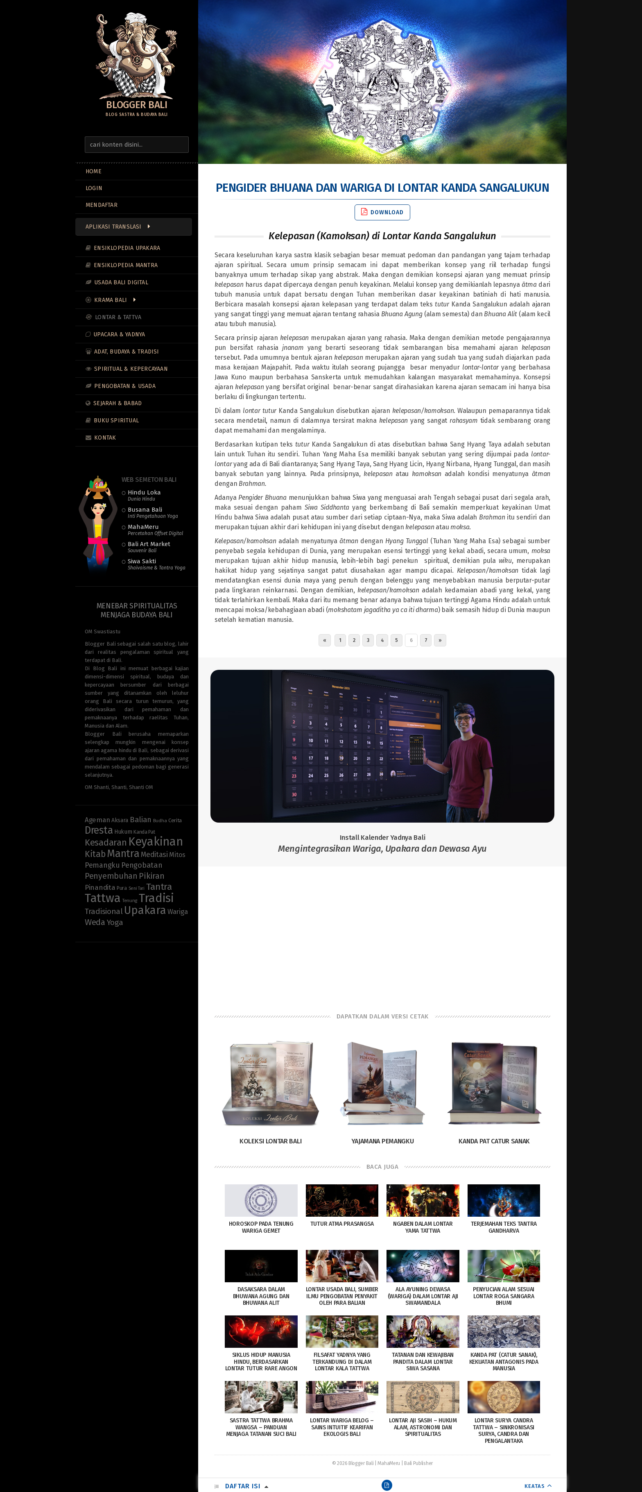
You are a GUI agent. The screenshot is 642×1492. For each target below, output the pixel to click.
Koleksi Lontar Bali (270, 1141)
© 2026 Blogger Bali (352, 1463)
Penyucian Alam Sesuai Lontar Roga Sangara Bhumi (503, 1296)
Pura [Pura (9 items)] (122, 888)
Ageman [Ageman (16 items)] (97, 820)
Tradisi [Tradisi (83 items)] (156, 898)
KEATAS (534, 1486)
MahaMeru (155, 529)
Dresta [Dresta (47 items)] (99, 830)
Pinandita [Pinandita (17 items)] (100, 887)
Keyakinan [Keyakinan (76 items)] (155, 841)
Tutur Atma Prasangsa (342, 1223)
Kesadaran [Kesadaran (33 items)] (106, 842)
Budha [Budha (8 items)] (160, 820)
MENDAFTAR (102, 205)
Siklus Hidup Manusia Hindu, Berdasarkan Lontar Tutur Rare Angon (261, 1361)
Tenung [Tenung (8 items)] (129, 900)
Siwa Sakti (156, 564)
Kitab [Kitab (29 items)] (95, 854)
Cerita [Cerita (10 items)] (175, 820)
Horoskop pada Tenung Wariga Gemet (261, 1227)
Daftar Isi (242, 1486)
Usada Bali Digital (121, 282)
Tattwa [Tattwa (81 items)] (102, 898)
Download (382, 212)
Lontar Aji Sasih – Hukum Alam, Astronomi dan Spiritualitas (423, 1427)
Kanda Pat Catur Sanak (494, 1141)
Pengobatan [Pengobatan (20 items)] (141, 865)
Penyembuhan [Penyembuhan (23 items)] (111, 876)
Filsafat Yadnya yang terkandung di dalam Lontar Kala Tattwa (341, 1361)
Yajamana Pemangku (382, 1141)
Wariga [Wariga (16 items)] (177, 911)
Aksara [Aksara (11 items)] (119, 820)
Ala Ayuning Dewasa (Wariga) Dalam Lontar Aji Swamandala (423, 1296)
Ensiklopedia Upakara (127, 248)
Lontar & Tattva (118, 317)
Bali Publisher (418, 1463)
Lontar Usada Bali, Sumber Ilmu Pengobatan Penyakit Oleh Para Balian (342, 1296)
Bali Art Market (149, 546)
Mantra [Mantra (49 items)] (123, 853)
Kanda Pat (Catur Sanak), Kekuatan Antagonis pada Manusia (503, 1361)
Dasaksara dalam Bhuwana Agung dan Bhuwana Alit (261, 1296)
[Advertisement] (382, 932)
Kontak (105, 437)
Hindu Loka (144, 495)
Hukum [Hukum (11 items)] (123, 831)
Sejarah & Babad (117, 403)
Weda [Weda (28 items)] (95, 922)
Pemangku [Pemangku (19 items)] (102, 865)
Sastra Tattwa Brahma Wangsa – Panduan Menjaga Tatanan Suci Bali (261, 1427)
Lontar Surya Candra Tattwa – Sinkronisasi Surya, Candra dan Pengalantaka (503, 1430)
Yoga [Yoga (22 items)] (115, 922)
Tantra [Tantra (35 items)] (159, 886)
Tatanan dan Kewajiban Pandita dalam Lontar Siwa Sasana (423, 1361)
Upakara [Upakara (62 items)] (145, 910)
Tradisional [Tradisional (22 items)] (104, 911)
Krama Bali (110, 300)
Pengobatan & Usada (125, 386)
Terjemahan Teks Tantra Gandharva (504, 1227)
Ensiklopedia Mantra (126, 265)
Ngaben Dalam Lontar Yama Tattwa (422, 1227)
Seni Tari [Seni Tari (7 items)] (137, 888)
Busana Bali (153, 512)
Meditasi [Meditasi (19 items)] (154, 854)
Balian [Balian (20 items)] (140, 819)
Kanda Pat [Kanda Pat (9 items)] (144, 832)
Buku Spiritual (116, 420)
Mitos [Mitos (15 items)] (177, 855)
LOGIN (94, 188)
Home (94, 171)
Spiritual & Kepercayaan (131, 368)
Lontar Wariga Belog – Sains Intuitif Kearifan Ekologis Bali (342, 1427)
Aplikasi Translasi (114, 226)
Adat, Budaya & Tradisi (126, 351)
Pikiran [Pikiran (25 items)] (151, 876)
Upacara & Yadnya (119, 334)
